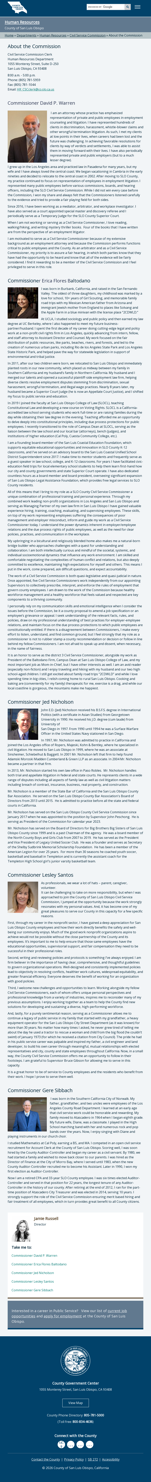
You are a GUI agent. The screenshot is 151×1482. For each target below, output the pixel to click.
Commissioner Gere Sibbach (32, 1290)
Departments (26, 35)
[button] (137, 7)
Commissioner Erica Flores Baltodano (39, 1264)
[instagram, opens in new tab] (90, 1444)
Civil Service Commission (88, 35)
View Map (78, 1402)
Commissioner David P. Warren (34, 1255)
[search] (106, 7)
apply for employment (63, 1316)
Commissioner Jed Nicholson (33, 1273)
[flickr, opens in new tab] (80, 1444)
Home (9, 35)
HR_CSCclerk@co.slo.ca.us (35, 89)
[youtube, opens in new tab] (70, 1444)
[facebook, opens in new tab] (61, 1444)
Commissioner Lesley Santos (33, 1281)
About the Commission (125, 35)
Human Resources (22, 22)
